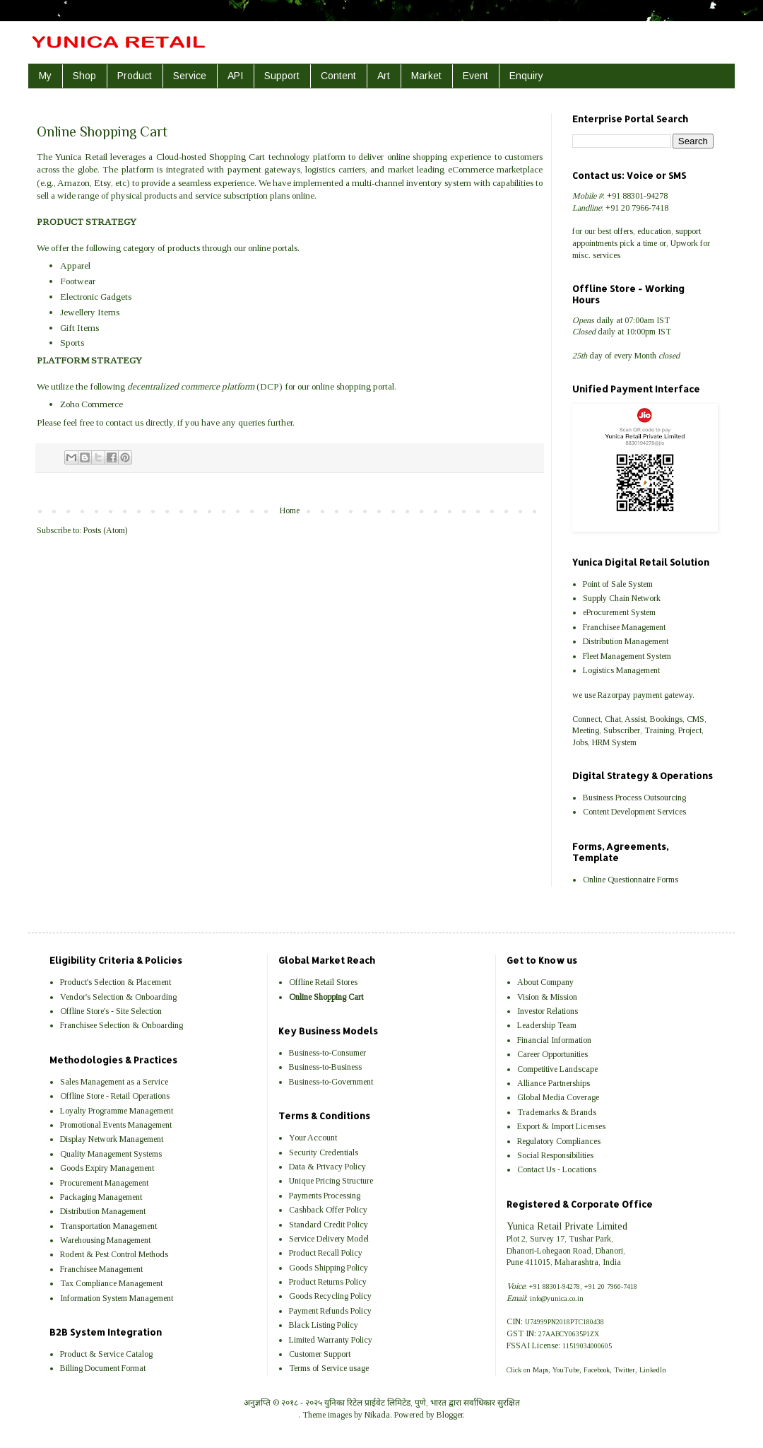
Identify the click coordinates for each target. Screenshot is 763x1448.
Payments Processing (324, 1196)
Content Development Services (634, 812)
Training (659, 730)
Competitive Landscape (557, 1069)
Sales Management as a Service (114, 1082)
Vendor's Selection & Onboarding (118, 997)
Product (134, 75)
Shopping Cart (237, 156)
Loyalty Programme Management (116, 1111)
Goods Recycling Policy (330, 1296)
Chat (613, 719)
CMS (695, 719)
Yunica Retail (81, 156)
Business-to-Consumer (327, 1053)
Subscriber (621, 730)
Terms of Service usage (329, 1368)
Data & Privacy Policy (327, 1167)
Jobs (580, 742)
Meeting (585, 730)
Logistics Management (621, 670)
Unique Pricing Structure (331, 1181)
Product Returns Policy (328, 1282)
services (606, 255)
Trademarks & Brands (556, 1112)
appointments (594, 243)
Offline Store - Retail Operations (115, 1096)
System (624, 742)
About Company (545, 982)
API (235, 75)
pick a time (638, 243)
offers (623, 231)
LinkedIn (652, 1370)
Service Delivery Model (329, 1239)
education (654, 231)
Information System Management (116, 1298)
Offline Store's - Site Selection (111, 1011)
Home (290, 510)
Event (475, 75)
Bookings (666, 719)
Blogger (450, 1415)
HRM (601, 742)
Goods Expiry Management (107, 1168)
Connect (586, 719)
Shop (84, 75)
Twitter (624, 1370)
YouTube (565, 1370)
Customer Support (319, 1354)
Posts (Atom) (105, 530)
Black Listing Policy (323, 1325)
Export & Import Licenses (561, 1126)
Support (282, 75)
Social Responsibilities (555, 1155)
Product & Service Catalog (106, 1354)
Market (426, 75)
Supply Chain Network (622, 598)
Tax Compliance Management (111, 1283)
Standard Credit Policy (328, 1225)
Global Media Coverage (558, 1097)
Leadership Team (546, 1025)
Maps (540, 1370)
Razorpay (614, 695)
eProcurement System (619, 612)
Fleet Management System (627, 656)
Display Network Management (111, 1139)
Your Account (313, 1138)
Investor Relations (547, 1011)
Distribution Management (625, 641)
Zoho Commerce (91, 404)
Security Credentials (323, 1152)
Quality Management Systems (111, 1154)
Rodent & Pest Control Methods (114, 1254)
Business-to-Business (325, 1067)
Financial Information (554, 1040)
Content (338, 75)
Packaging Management (101, 1197)
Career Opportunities (552, 1054)
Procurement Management (104, 1183)
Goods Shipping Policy (328, 1268)
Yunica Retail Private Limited (567, 1226)
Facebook (597, 1370)
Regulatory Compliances (559, 1141)
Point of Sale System (618, 584)
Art (383, 75)
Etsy (102, 182)
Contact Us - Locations (556, 1169)
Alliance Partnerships (553, 1083)
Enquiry (526, 75)
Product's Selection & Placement (115, 982)
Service (189, 75)
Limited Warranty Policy (330, 1340)
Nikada (377, 1415)
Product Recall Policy (325, 1253)
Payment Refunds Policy (330, 1311)
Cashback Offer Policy (328, 1210)
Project (690, 730)
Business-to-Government (331, 1082)
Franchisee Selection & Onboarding (121, 1025)
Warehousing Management (105, 1240)
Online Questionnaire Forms (630, 879)
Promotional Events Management (116, 1125)
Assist (635, 719)
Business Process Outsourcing (634, 797)
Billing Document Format (103, 1368)
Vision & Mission (547, 997)
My (45, 75)
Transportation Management (108, 1226)
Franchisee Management (624, 627)
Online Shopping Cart (326, 997)
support (688, 231)
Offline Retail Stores (323, 982)
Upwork (684, 243)
